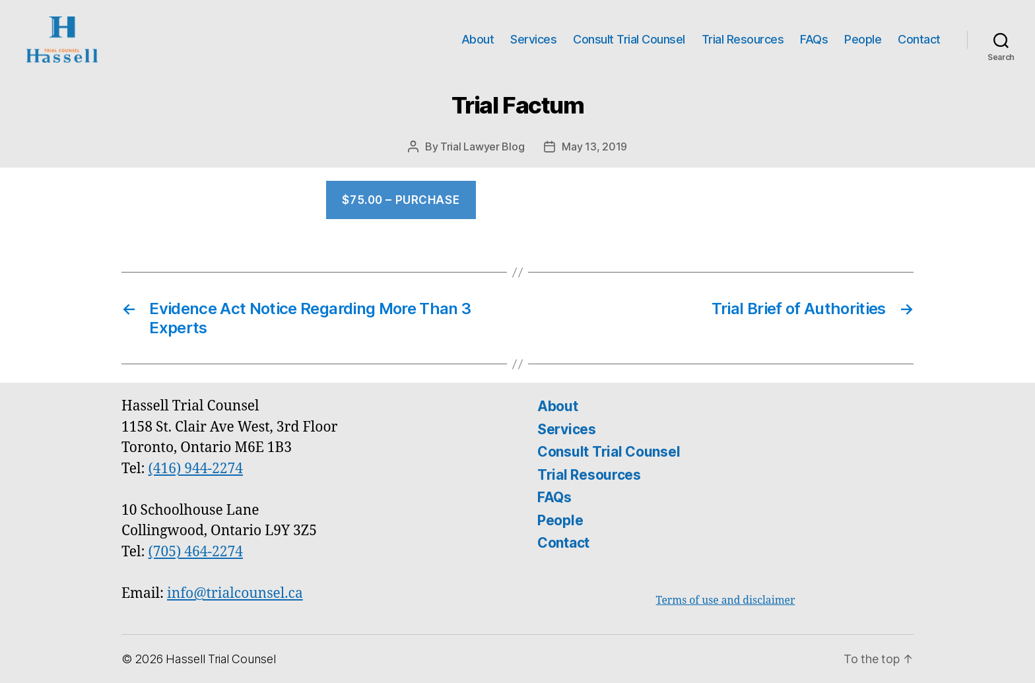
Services (533, 39)
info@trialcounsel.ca (235, 593)
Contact (919, 39)
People (862, 39)
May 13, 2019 (594, 146)
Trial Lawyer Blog (482, 146)
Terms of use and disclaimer (725, 600)
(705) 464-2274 (196, 552)
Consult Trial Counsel (629, 39)
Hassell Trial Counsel (220, 659)
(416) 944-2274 (196, 469)
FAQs (814, 39)
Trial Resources (743, 39)
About (477, 39)
